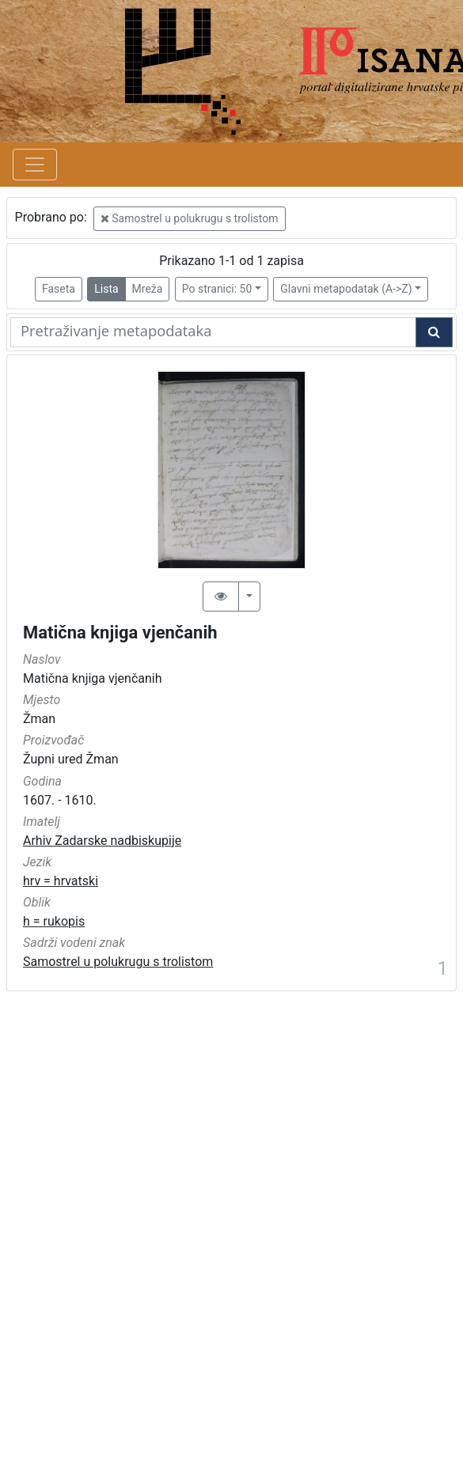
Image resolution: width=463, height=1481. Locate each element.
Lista (106, 288)
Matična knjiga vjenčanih (120, 632)
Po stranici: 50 (217, 288)
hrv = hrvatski (60, 880)
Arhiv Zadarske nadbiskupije (102, 840)
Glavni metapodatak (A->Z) (346, 288)
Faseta (58, 288)
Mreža (147, 288)
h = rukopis (54, 921)
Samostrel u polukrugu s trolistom (190, 218)
